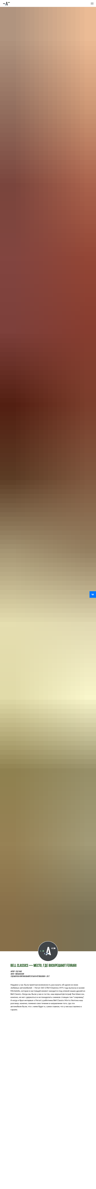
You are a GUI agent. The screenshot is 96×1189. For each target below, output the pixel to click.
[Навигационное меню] (92, 3)
